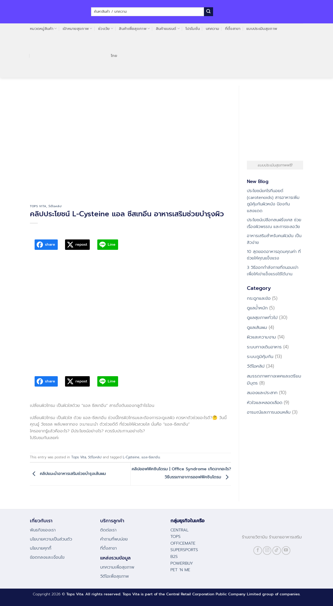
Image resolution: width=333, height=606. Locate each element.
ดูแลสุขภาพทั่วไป (262, 317)
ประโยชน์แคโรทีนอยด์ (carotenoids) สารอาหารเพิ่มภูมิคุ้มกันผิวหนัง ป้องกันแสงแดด (273, 201)
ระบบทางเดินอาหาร (264, 346)
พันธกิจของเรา (43, 530)
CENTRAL (179, 530)
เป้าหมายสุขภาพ (77, 28)
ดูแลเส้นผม (257, 327)
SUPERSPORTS (184, 550)
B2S (174, 556)
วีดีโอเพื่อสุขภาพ (114, 576)
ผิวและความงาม (261, 337)
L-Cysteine (131, 457)
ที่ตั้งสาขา (233, 28)
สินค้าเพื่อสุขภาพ (134, 28)
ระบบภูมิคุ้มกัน (260, 356)
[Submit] (208, 11)
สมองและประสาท (262, 392)
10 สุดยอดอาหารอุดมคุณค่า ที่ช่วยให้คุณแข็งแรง (274, 255)
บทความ (212, 28)
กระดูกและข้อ (259, 298)
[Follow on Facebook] (257, 550)
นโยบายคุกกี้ (40, 548)
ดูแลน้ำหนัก (257, 307)
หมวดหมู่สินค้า (43, 28)
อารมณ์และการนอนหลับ (269, 412)
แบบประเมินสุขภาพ (261, 28)
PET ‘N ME (180, 570)
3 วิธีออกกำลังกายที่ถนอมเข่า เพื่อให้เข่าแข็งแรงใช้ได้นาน (272, 270)
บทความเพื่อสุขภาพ (117, 567)
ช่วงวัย (105, 28)
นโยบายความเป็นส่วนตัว (51, 539)
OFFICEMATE (182, 543)
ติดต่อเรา (108, 530)
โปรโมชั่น (192, 28)
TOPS (175, 536)
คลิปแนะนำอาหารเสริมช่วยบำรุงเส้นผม (68, 474)
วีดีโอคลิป (54, 206)
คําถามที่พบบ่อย (114, 539)
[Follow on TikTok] (276, 550)
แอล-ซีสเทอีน (151, 457)
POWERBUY (181, 563)
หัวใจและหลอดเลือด (264, 402)
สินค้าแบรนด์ (168, 28)
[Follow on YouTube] (286, 550)
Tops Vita (38, 206)
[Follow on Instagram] (267, 550)
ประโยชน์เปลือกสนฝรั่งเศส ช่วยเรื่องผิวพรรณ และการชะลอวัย (274, 223)
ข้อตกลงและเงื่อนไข (47, 557)
